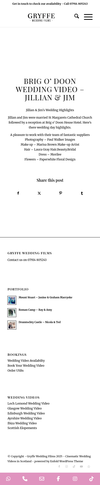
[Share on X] (39, 193)
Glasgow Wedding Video (24, 408)
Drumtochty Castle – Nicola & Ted (39, 322)
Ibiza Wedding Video (22, 423)
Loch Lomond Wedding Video (28, 403)
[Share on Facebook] (18, 193)
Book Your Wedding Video (25, 365)
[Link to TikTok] (74, 466)
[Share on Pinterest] (60, 193)
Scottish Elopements (22, 428)
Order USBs (15, 370)
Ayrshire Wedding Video (24, 418)
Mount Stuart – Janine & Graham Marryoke (45, 297)
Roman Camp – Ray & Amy (35, 309)
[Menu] (86, 17)
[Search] (74, 17)
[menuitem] (74, 17)
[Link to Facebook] (59, 466)
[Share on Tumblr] (82, 193)
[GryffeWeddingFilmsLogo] (41, 17)
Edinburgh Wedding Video (26, 413)
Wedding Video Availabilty (26, 360)
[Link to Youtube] (81, 466)
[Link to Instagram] (66, 466)
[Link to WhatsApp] (89, 466)
